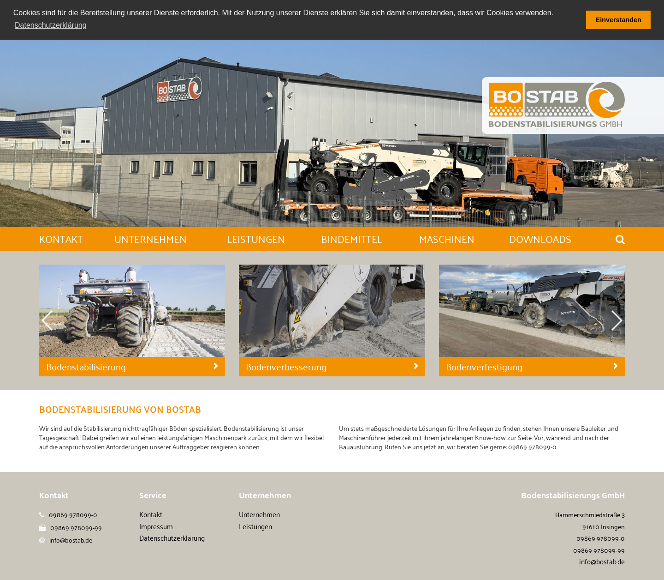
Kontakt (150, 514)
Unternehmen (259, 514)
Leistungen (255, 525)
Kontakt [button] (61, 238)
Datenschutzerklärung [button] (51, 25)
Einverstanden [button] (618, 20)
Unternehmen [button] (150, 238)
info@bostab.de (70, 539)
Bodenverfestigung (484, 366)
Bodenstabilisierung (86, 366)
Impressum (156, 525)
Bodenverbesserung (286, 366)
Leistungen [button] (256, 238)
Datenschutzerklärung (172, 537)
